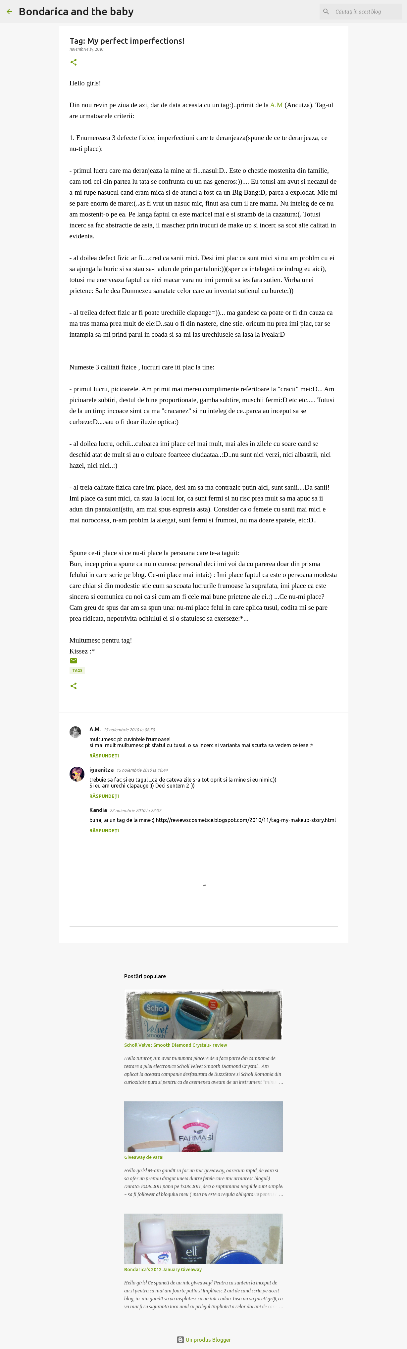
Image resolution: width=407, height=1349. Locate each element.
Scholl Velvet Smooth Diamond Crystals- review (175, 1045)
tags (77, 670)
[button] (73, 62)
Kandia (98, 810)
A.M (276, 105)
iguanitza (101, 770)
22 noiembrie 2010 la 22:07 (135, 810)
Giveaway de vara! (144, 1157)
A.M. (95, 729)
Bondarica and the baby (76, 11)
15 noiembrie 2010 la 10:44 (142, 770)
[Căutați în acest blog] (367, 12)
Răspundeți (104, 755)
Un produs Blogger (204, 1340)
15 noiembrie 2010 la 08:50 (129, 729)
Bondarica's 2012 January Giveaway (163, 1269)
